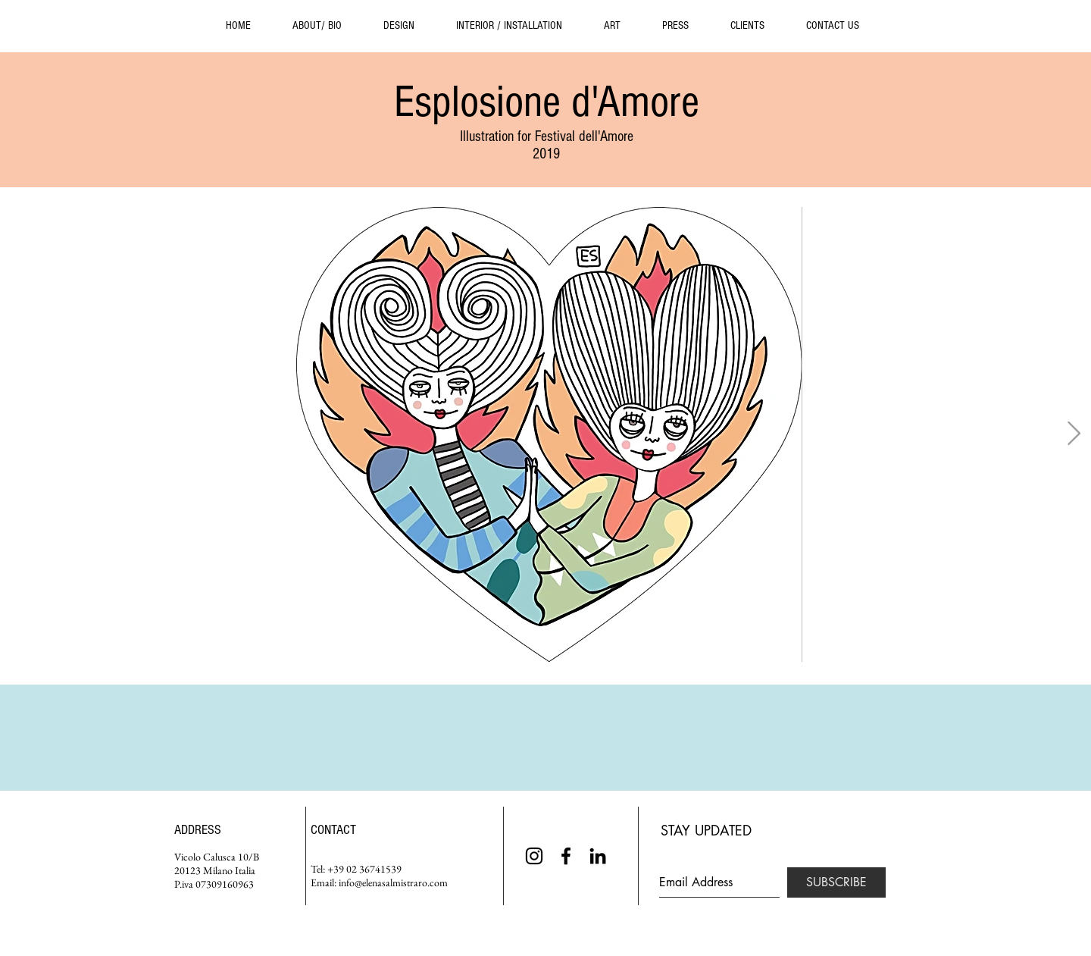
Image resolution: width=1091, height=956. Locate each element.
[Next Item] (1073, 434)
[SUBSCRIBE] (836, 882)
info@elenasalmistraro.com (393, 882)
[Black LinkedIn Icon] (597, 856)
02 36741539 (374, 869)
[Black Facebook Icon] (566, 856)
